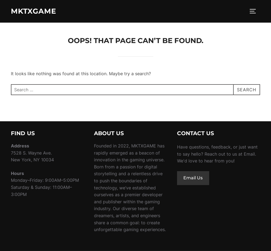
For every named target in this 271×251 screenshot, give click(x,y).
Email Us (193, 177)
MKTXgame (33, 11)
